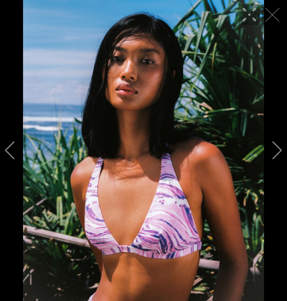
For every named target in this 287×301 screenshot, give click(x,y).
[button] (9, 150)
